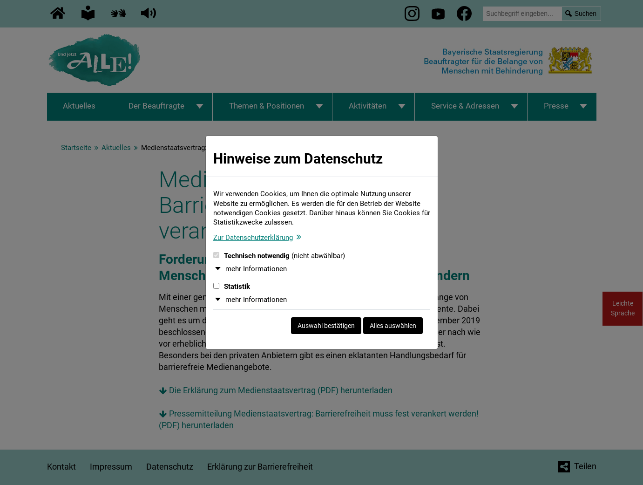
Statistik (231, 286)
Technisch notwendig (279, 256)
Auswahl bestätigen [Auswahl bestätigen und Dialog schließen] (326, 325)
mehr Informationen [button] (256, 269)
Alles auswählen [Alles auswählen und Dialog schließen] (393, 325)
